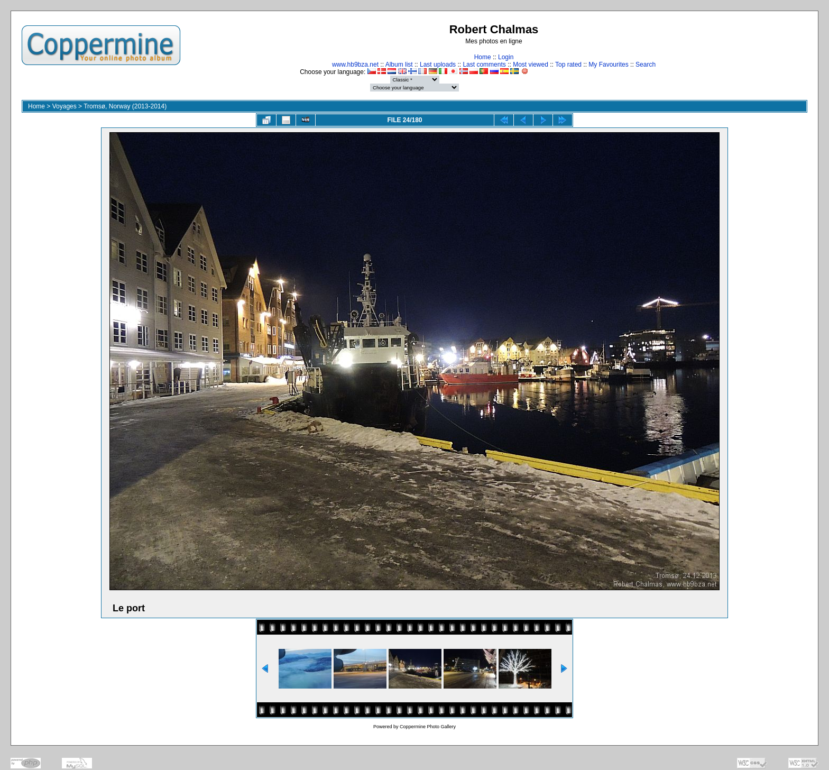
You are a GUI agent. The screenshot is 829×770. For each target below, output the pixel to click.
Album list (399, 64)
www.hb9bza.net (355, 64)
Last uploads (438, 64)
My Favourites (608, 64)
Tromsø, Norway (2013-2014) (125, 106)
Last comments (484, 64)
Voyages (64, 106)
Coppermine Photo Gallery (428, 726)
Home (482, 57)
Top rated (568, 64)
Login (505, 57)
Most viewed (530, 64)
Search (645, 64)
